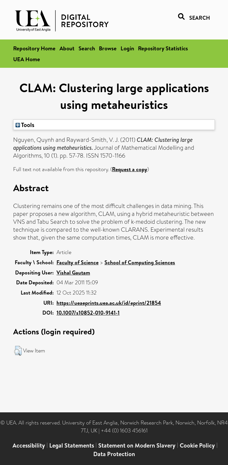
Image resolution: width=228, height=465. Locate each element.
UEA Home (26, 59)
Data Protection (114, 454)
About (67, 48)
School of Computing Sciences (139, 262)
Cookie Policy (197, 445)
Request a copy (129, 169)
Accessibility (28, 445)
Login (127, 48)
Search (87, 48)
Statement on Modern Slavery (136, 445)
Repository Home (34, 48)
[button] (18, 351)
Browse (108, 48)
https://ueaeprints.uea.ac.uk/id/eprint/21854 (109, 302)
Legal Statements (71, 445)
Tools (24, 124)
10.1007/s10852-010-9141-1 (88, 312)
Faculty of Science (78, 262)
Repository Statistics (163, 48)
